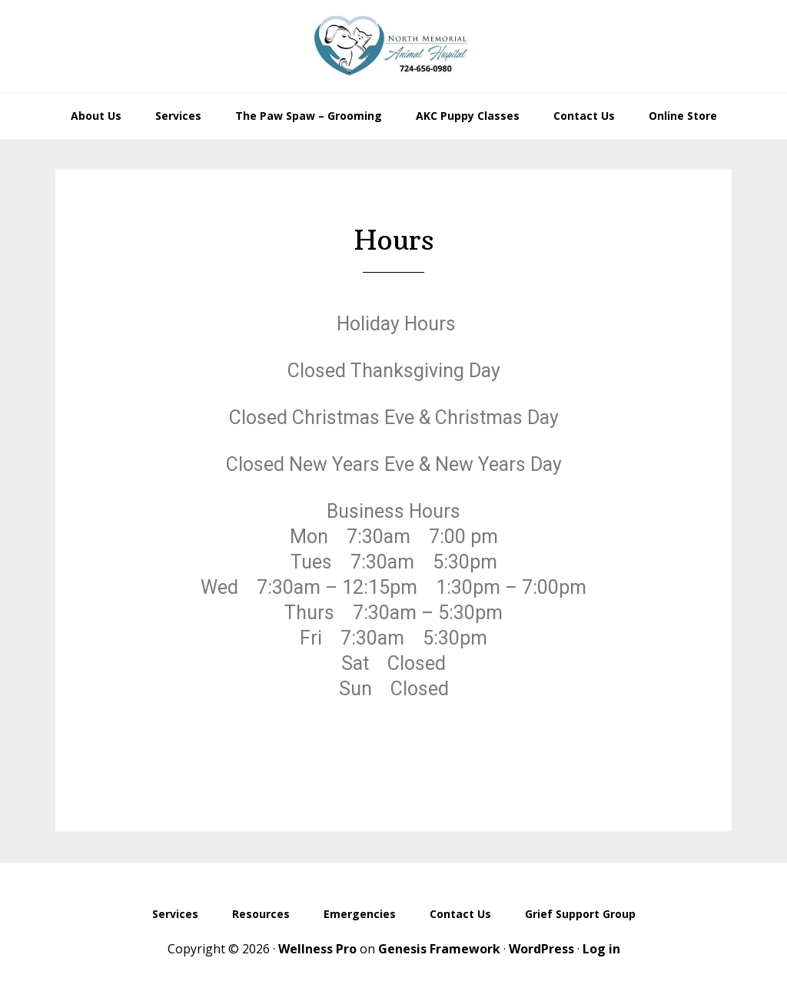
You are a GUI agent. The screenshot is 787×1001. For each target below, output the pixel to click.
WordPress (541, 948)
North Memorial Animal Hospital (393, 46)
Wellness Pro (317, 948)
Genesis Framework (439, 948)
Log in (601, 948)
